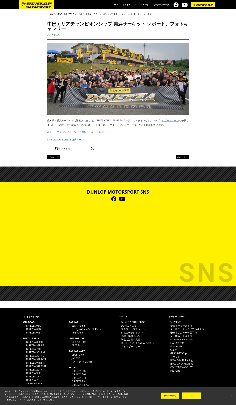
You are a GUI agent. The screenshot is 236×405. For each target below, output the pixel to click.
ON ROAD (29, 322)
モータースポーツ (161, 4)
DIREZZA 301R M (35, 352)
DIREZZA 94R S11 (35, 362)
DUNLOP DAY (128, 325)
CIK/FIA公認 (78, 354)
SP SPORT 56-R (34, 383)
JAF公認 (76, 358)
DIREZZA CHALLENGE (74, 14)
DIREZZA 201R (34, 369)
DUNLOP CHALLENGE (133, 322)
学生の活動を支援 (130, 339)
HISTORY (175, 370)
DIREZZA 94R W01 (36, 366)
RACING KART (77, 351)
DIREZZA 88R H (34, 342)
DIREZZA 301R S (35, 355)
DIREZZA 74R (33, 348)
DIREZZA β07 (79, 371)
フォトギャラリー (130, 346)
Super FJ (175, 350)
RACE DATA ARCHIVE (181, 363)
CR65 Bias (77, 345)
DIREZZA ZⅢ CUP (81, 384)
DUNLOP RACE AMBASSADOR (137, 343)
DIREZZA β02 (79, 374)
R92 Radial (77, 332)
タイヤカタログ (129, 4)
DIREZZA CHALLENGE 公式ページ (65, 139)
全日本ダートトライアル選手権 (187, 329)
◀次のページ (54, 157)
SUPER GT (175, 322)
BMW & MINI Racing (181, 360)
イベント (145, 4)
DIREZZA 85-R (33, 376)
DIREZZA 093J (33, 332)
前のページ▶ (182, 157)
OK (191, 395)
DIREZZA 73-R (33, 380)
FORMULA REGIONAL (182, 339)
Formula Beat (177, 346)
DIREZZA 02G (33, 329)
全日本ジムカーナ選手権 (183, 332)
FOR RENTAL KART (82, 361)
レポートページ (170, 120)
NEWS (115, 4)
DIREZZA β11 (79, 378)
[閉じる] (231, 395)
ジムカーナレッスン (132, 332)
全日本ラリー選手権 (181, 325)
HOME (52, 14)
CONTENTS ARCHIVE (181, 367)
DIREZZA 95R (33, 373)
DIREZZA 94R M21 (36, 359)
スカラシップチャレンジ (134, 329)
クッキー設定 (170, 395)
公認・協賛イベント (132, 336)
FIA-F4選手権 (177, 343)
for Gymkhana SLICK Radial (87, 329)
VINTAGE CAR (77, 338)
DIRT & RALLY (31, 338)
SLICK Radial (78, 325)
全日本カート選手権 (181, 336)
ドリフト (175, 356)
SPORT (72, 367)
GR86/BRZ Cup (178, 353)
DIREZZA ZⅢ (79, 381)
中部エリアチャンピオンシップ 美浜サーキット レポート (78, 132)
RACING (73, 322)
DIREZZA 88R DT (35, 345)
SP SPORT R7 (79, 342)
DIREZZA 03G (33, 325)
